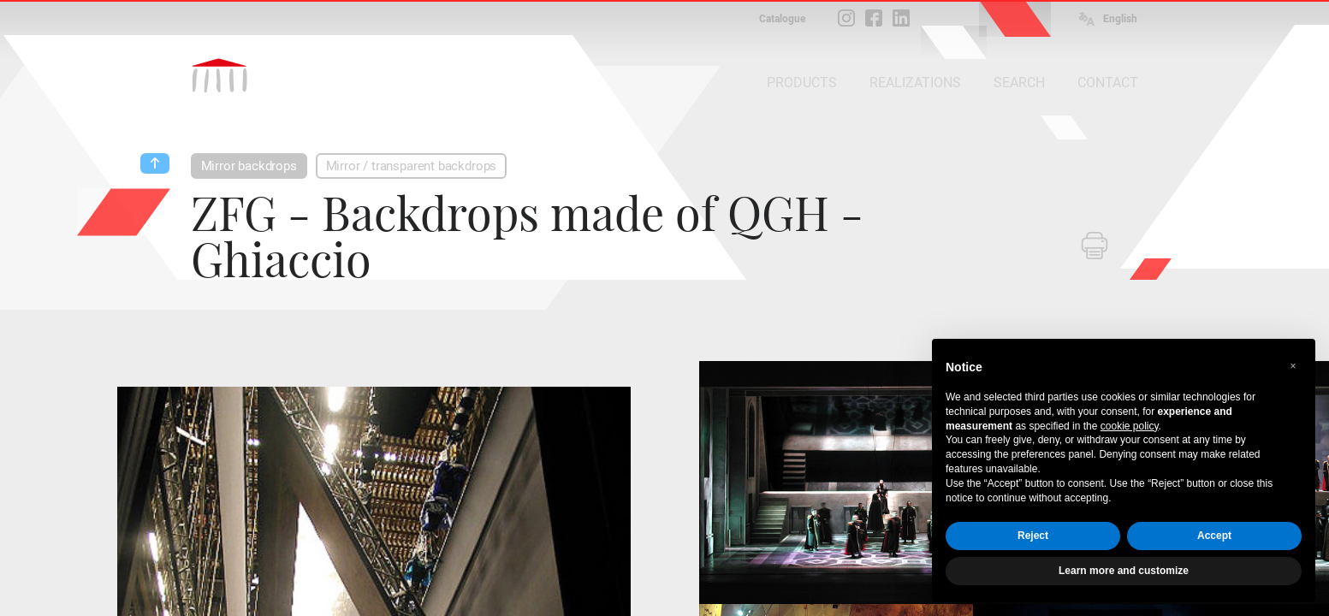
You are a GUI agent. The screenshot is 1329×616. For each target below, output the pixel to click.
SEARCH (1019, 82)
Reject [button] (1033, 536)
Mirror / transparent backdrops (411, 166)
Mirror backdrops (249, 166)
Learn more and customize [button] (1124, 571)
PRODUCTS (802, 82)
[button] (1293, 366)
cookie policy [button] (1130, 426)
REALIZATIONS (915, 82)
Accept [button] (1214, 536)
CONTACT (1107, 82)
